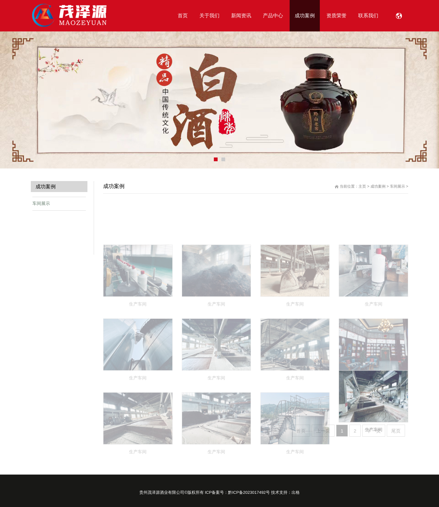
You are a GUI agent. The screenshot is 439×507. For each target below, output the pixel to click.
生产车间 (373, 456)
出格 (296, 492)
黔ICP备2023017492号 (249, 492)
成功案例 (378, 186)
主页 (362, 186)
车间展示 (397, 186)
